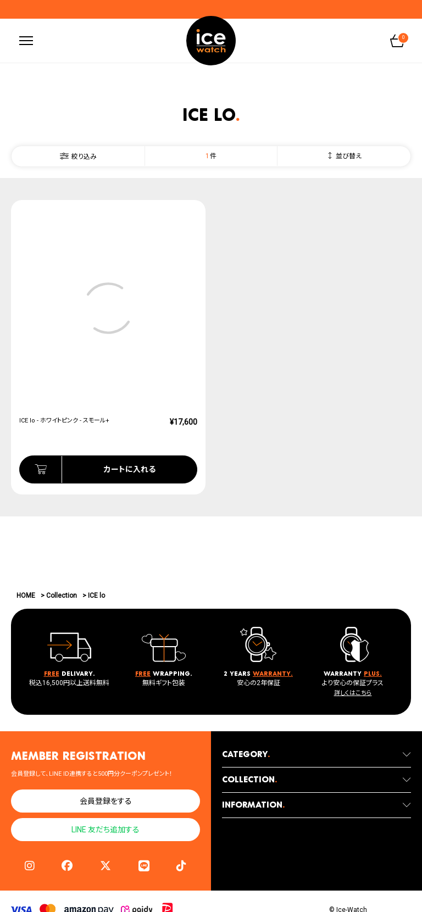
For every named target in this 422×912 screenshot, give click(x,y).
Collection (61, 595)
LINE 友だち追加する (105, 830)
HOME (25, 595)
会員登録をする (106, 801)
